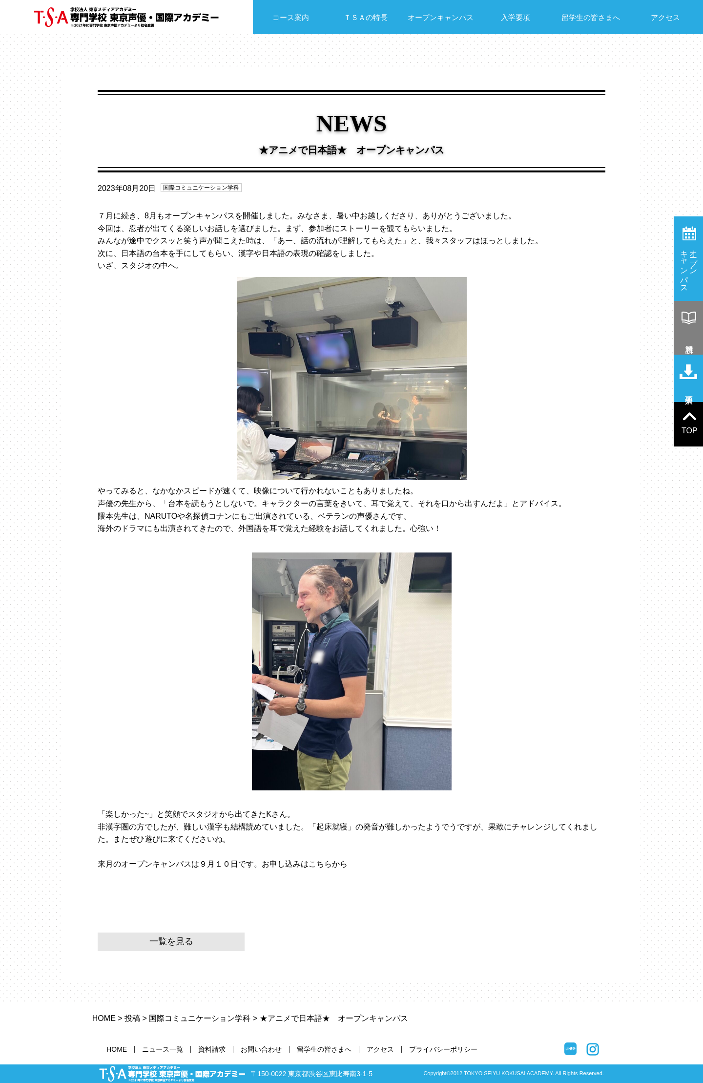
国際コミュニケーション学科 (201, 187)
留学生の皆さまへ (590, 17)
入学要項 (515, 17)
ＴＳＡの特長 (366, 17)
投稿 (132, 1018)
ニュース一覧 (162, 1049)
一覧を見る (171, 941)
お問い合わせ (261, 1049)
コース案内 (290, 17)
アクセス (665, 17)
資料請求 (212, 1049)
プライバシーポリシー (443, 1049)
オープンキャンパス (441, 17)
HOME (104, 1018)
